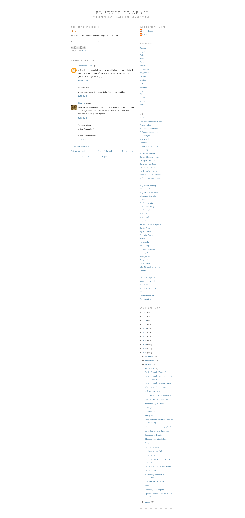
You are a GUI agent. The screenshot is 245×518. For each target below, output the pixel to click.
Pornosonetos (145, 299)
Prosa (142, 58)
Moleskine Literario (148, 196)
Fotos (142, 83)
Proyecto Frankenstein (149, 192)
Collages (143, 87)
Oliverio (143, 270)
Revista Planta (145, 285)
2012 (145, 328)
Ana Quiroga (145, 245)
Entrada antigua (128, 151)
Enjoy (147, 443)
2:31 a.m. (83, 140)
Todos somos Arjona (153, 391)
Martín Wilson (145, 139)
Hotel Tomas (145, 263)
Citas (142, 94)
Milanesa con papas (148, 288)
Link (142, 274)
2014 (145, 320)
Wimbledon (144, 292)
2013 (145, 324)
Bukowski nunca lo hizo (149, 157)
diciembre (149, 356)
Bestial (142, 118)
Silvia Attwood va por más (155, 387)
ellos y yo (149, 415)
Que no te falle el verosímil (151, 121)
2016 (145, 312)
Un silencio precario (148, 167)
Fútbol (142, 104)
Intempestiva (145, 256)
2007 (145, 348)
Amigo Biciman (146, 260)
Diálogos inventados (148, 160)
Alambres (144, 76)
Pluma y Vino (145, 125)
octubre (148, 364)
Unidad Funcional (147, 295)
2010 (145, 336)
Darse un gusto (151, 470)
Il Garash (143, 214)
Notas (147, 485)
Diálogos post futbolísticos (155, 439)
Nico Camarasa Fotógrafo (150, 224)
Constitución (150, 455)
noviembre (150, 360)
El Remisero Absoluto (149, 132)
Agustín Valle (145, 231)
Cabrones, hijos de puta (154, 490)
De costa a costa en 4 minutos (157, 431)
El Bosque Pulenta (147, 153)
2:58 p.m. (83, 96)
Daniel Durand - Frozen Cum (156, 372)
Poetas (142, 238)
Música (143, 80)
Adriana (143, 48)
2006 (145, 352)
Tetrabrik (143, 143)
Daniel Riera (145, 228)
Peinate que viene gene (149, 146)
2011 (145, 332)
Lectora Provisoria (147, 249)
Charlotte (81, 103)
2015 (145, 316)
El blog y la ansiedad (153, 451)
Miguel (143, 51)
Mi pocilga (144, 150)
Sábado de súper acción (154, 403)
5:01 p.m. (83, 118)
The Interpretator (146, 203)
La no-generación (152, 407)
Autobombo (144, 242)
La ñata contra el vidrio (154, 481)
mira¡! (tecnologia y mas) (150, 267)
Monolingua (145, 135)
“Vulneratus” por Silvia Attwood (158, 466)
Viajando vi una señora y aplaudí (158, 427)
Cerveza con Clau (152, 447)
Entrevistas (144, 69)
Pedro (142, 55)
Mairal (142, 199)
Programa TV (145, 72)
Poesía (142, 62)
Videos (142, 101)
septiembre (150, 368)
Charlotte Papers (146, 235)
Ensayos (143, 65)
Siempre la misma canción (150, 174)
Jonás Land (144, 217)
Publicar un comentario (80, 146)
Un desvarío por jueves (149, 171)
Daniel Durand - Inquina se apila (158, 383)
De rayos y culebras (148, 164)
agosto (148, 502)
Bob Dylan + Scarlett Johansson (158, 395)
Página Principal (105, 151)
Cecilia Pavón (145, 210)
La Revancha (150, 411)
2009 (145, 340)
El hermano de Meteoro (149, 128)
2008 (145, 344)
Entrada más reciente (79, 151)
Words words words (148, 189)
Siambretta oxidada (147, 281)
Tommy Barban (146, 253)
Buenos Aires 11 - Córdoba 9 (156, 399)
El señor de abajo (122, 12)
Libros (142, 97)
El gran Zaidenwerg (148, 185)
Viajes (142, 90)
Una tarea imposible (148, 277)
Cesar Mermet (145, 182)
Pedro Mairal (145, 34)
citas (85, 51)
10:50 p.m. (83, 80)
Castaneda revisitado (153, 435)
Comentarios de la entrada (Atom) (96, 157)
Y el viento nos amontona (150, 178)
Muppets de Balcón (147, 221)
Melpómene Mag (147, 206)
